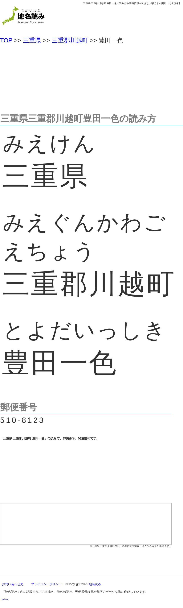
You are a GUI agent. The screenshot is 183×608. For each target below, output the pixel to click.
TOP (6, 40)
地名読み (95, 584)
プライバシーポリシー (46, 584)
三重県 (32, 40)
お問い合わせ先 (12, 584)
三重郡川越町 (70, 40)
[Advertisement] (91, 76)
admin (5, 599)
